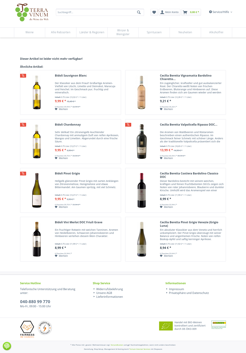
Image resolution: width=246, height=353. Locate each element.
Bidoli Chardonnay (68, 124)
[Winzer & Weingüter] (123, 32)
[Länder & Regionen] (91, 32)
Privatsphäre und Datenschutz (188, 293)
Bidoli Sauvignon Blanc (71, 75)
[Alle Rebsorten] (60, 32)
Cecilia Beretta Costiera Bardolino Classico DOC (189, 175)
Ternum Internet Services (139, 349)
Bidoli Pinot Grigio (67, 173)
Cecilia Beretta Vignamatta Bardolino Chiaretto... (186, 77)
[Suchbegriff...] (100, 12)
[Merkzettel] (154, 12)
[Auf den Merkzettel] (61, 109)
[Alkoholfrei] (216, 32)
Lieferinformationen (109, 297)
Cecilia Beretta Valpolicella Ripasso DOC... (188, 124)
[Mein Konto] (169, 12)
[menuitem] (154, 12)
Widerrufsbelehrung (109, 289)
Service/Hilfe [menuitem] (219, 12)
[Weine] (29, 32)
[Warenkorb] (191, 12)
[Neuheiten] (185, 32)
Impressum (176, 289)
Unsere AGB (104, 293)
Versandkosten (117, 345)
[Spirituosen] (154, 32)
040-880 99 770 (35, 301)
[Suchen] (138, 12)
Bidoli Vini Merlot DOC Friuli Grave (78, 222)
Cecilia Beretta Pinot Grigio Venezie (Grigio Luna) (189, 223)
